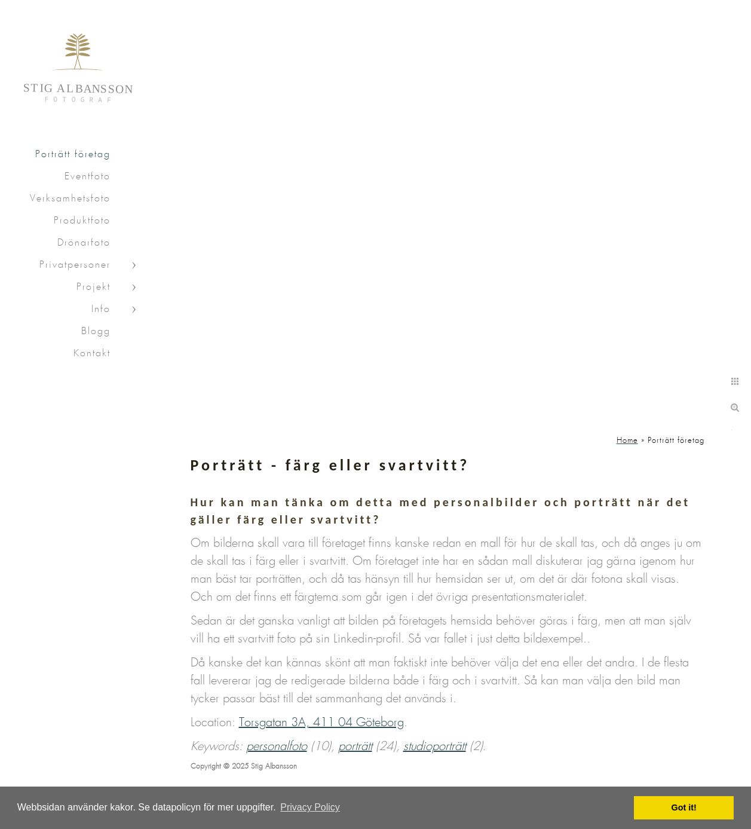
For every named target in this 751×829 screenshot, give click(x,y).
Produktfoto (82, 221)
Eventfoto (88, 177)
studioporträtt (434, 746)
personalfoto (276, 746)
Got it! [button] (684, 807)
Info (101, 309)
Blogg (96, 331)
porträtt (355, 746)
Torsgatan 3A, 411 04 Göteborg (321, 722)
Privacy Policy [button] (310, 807)
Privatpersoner (75, 265)
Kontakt (92, 353)
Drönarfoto (84, 243)
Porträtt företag (73, 154)
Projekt (93, 287)
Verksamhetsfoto (70, 199)
